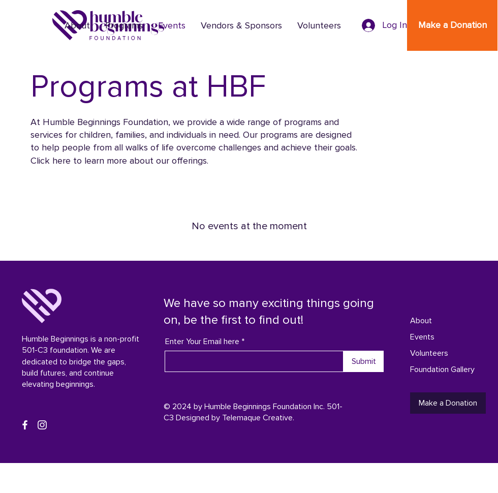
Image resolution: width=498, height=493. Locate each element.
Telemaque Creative (257, 418)
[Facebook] (25, 425)
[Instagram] (42, 425)
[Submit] (364, 361)
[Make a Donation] (452, 25)
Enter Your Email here (202, 341)
